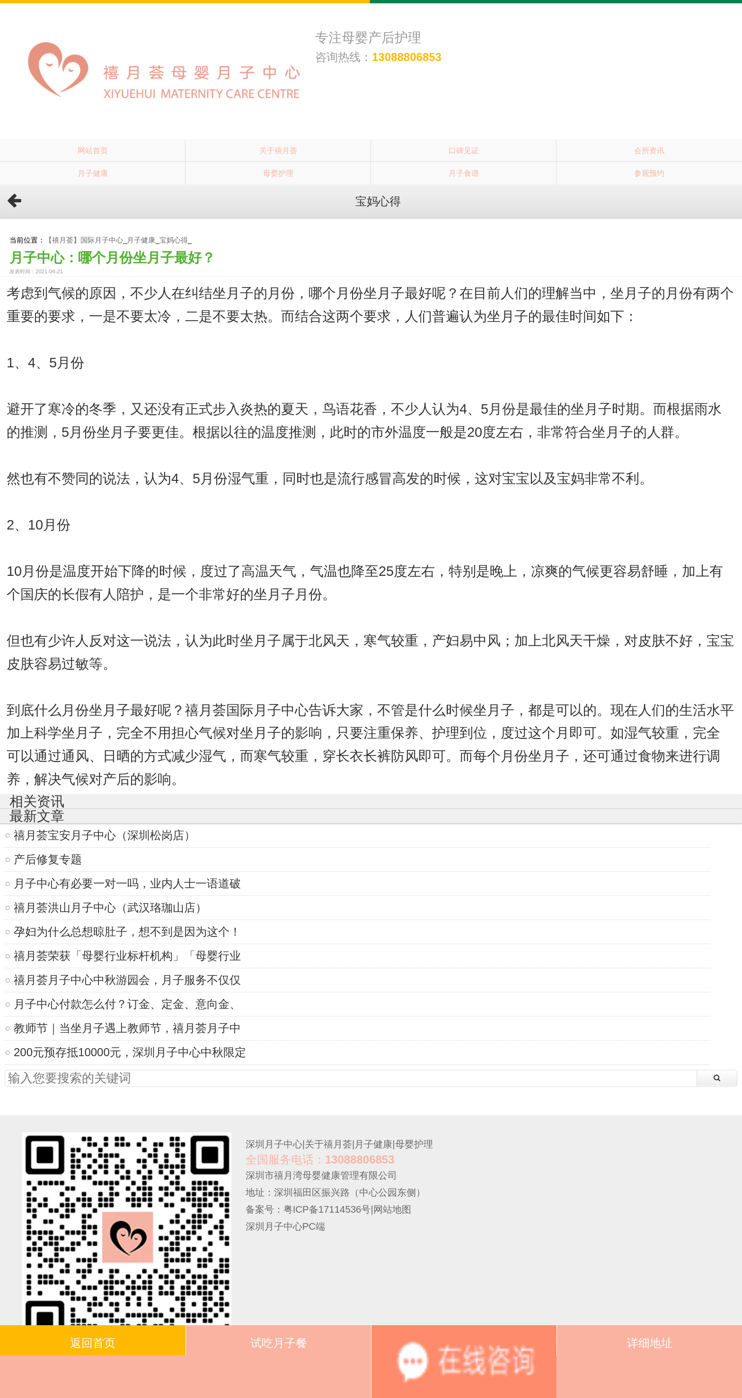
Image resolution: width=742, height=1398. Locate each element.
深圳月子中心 (274, 1144)
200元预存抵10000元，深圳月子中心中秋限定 (130, 1052)
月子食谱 (464, 173)
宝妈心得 (173, 240)
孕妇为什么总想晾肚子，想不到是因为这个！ (127, 931)
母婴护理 (278, 173)
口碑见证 (464, 150)
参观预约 (649, 173)
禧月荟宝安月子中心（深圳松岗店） (104, 835)
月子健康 (93, 173)
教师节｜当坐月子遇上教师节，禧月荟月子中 (127, 1028)
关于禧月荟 (278, 150)
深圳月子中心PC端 (285, 1226)
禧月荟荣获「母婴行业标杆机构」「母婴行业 (127, 955)
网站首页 (93, 150)
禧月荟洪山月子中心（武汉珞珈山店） (110, 907)
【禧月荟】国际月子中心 (84, 240)
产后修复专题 (48, 859)
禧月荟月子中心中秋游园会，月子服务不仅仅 (127, 979)
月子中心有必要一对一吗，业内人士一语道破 (127, 883)
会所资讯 (649, 150)
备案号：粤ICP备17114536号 (308, 1209)
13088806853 (407, 57)
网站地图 (392, 1209)
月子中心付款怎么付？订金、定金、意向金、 (127, 1004)
